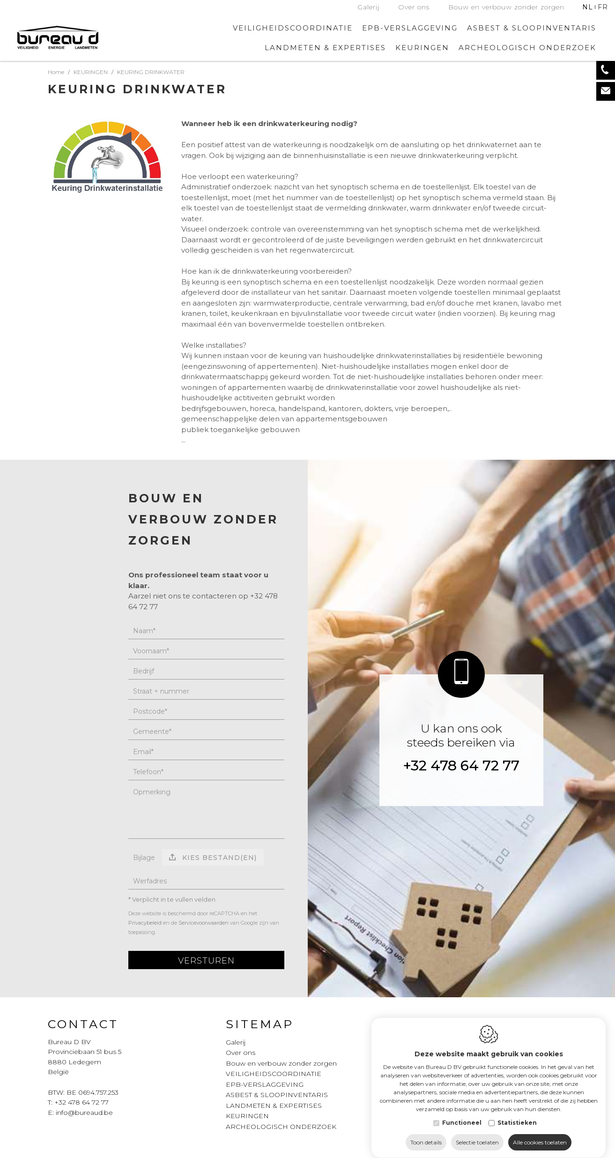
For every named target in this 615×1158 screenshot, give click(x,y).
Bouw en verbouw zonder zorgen (506, 7)
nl (587, 7)
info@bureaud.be (84, 1112)
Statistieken (517, 1113)
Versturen (206, 961)
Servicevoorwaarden (203, 922)
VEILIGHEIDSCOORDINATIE (293, 27)
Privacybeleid (145, 922)
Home (56, 71)
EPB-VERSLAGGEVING (410, 27)
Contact (83, 1024)
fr (603, 7)
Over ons (414, 7)
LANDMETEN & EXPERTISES (325, 47)
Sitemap (260, 1024)
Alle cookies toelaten (540, 1133)
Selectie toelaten (477, 1133)
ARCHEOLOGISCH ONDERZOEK (527, 47)
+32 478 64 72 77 (461, 765)
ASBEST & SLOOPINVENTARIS (531, 27)
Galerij (368, 7)
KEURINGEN (247, 1116)
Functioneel (462, 1113)
